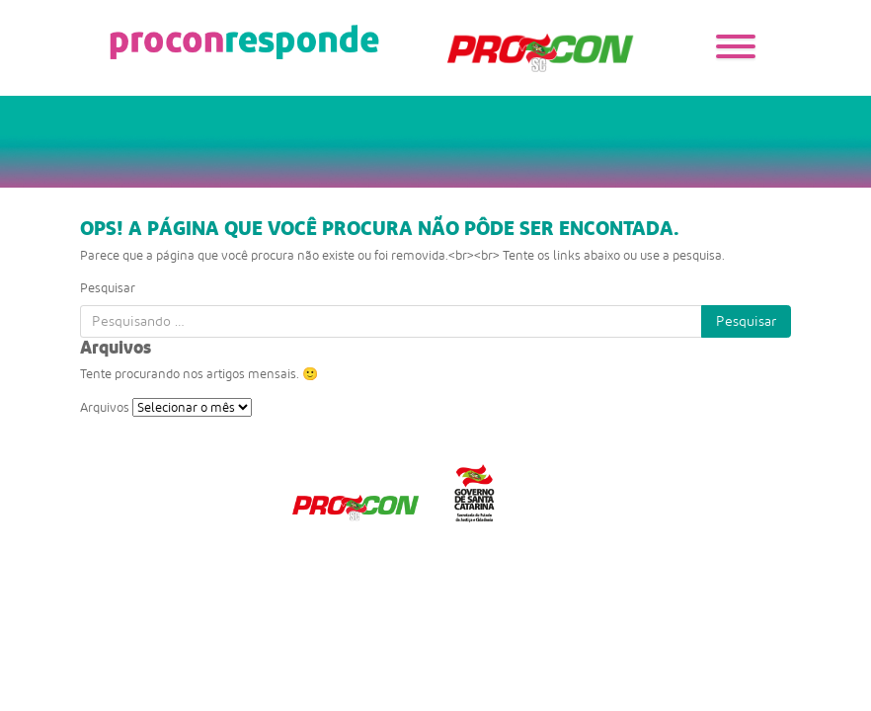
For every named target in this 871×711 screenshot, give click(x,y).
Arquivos (104, 407)
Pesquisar (107, 287)
